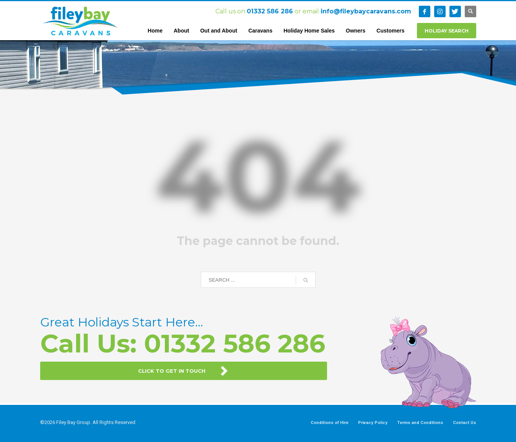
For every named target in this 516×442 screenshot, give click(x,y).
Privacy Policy (372, 422)
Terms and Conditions (420, 422)
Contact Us (464, 422)
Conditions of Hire (329, 422)
